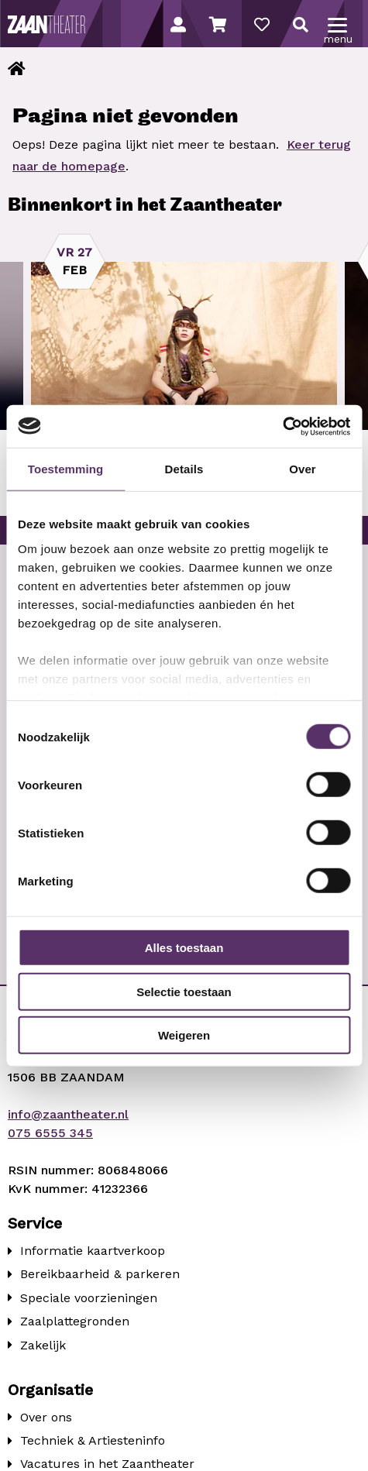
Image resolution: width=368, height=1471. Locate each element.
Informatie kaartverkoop (92, 1250)
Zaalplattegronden (74, 1321)
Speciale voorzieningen (88, 1298)
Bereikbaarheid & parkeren (100, 1274)
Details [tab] (184, 469)
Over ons (46, 1417)
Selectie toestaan (184, 991)
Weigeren (184, 1035)
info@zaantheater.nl (68, 1114)
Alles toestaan (184, 947)
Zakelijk (43, 1345)
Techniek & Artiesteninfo (92, 1440)
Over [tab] (302, 469)
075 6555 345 (50, 1133)
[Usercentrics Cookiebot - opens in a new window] (282, 426)
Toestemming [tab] (66, 469)
